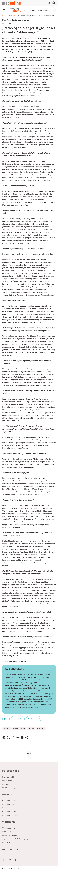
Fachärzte (6, 728)
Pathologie (40, 728)
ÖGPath (31, 728)
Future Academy (19, 728)
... (54, 10)
